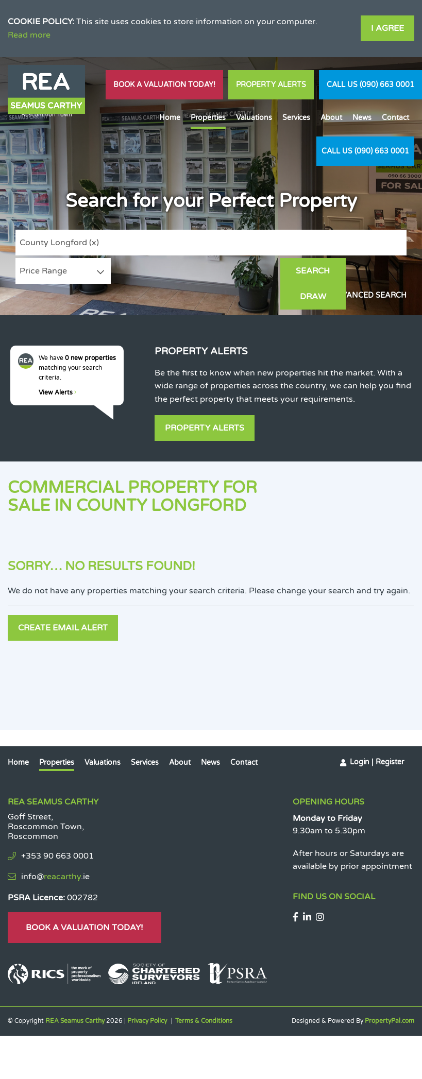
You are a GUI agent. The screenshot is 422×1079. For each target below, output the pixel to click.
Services (296, 117)
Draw (376, 271)
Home (169, 117)
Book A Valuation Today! (164, 84)
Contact (395, 117)
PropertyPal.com (389, 1019)
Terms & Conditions (203, 1019)
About (331, 117)
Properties (208, 117)
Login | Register (377, 761)
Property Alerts (271, 84)
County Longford (59, 242)
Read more (29, 35)
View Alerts (58, 392)
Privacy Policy (147, 1019)
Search (311, 271)
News (362, 117)
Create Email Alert (63, 627)
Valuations (254, 117)
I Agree (387, 28)
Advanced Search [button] (368, 295)
